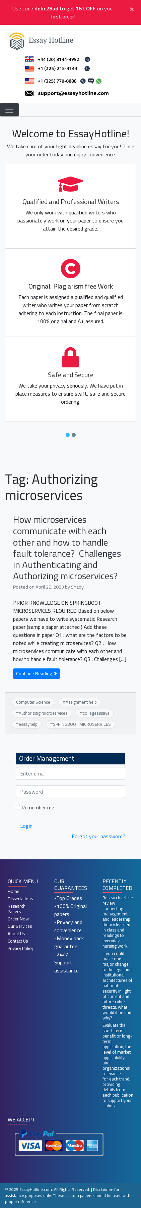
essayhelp (28, 724)
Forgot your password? (98, 836)
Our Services (20, 926)
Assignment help (81, 702)
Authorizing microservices (43, 713)
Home (13, 891)
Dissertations (20, 899)
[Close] (132, 8)
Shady (77, 586)
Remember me (35, 807)
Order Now (18, 919)
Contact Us (18, 941)
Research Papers (16, 908)
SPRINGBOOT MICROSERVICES (82, 724)
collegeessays (96, 713)
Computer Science (33, 702)
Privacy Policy (20, 948)
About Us (16, 933)
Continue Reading (36, 673)
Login (26, 826)
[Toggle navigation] (9, 109)
